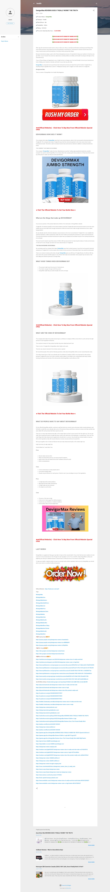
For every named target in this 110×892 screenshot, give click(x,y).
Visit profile (10, 23)
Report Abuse (4, 41)
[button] (94, 11)
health (39, 3)
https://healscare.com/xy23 (52, 589)
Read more (91, 845)
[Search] (96, 4)
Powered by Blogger (65, 885)
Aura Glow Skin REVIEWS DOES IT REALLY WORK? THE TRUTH (54, 833)
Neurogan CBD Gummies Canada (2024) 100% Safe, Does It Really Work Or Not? (59, 866)
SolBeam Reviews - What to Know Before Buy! (49, 850)
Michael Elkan (68, 888)
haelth (10, 19)
